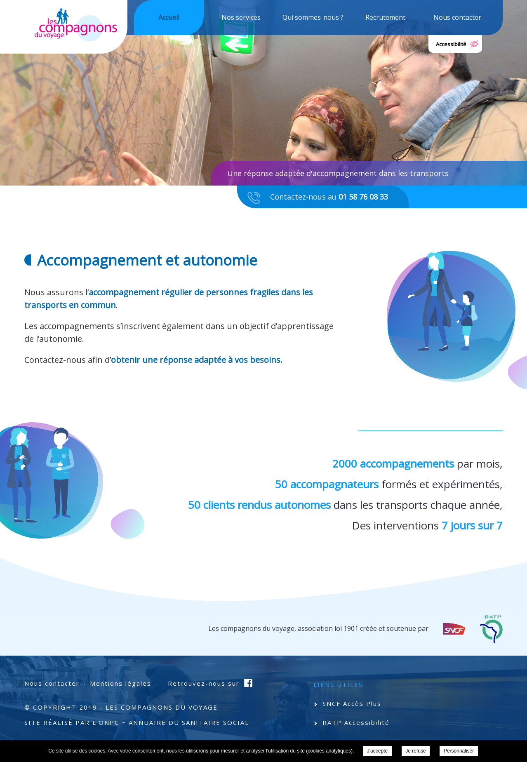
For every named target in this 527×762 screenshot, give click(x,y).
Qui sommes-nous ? (312, 17)
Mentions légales (120, 683)
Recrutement (385, 17)
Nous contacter (457, 17)
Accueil (168, 17)
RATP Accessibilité (356, 722)
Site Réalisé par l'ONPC (71, 722)
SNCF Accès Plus (351, 703)
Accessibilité (451, 44)
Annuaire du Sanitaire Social (189, 722)
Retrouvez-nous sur (205, 683)
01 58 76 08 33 (363, 197)
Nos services (241, 17)
